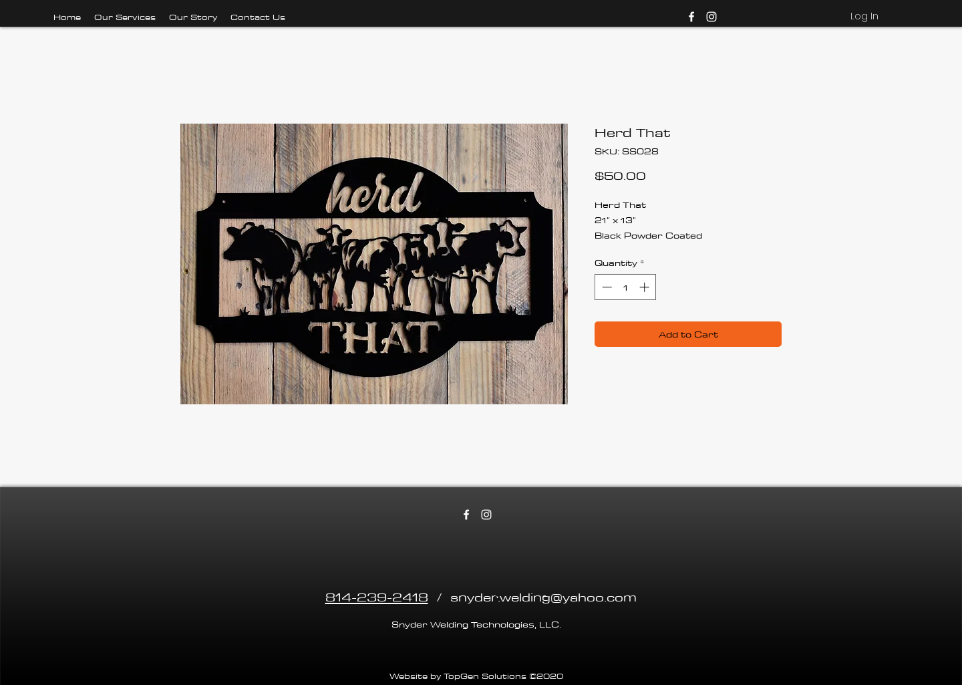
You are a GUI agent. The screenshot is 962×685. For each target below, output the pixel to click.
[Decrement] (606, 287)
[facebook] (691, 16)
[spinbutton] (626, 287)
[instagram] (711, 16)
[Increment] (646, 287)
